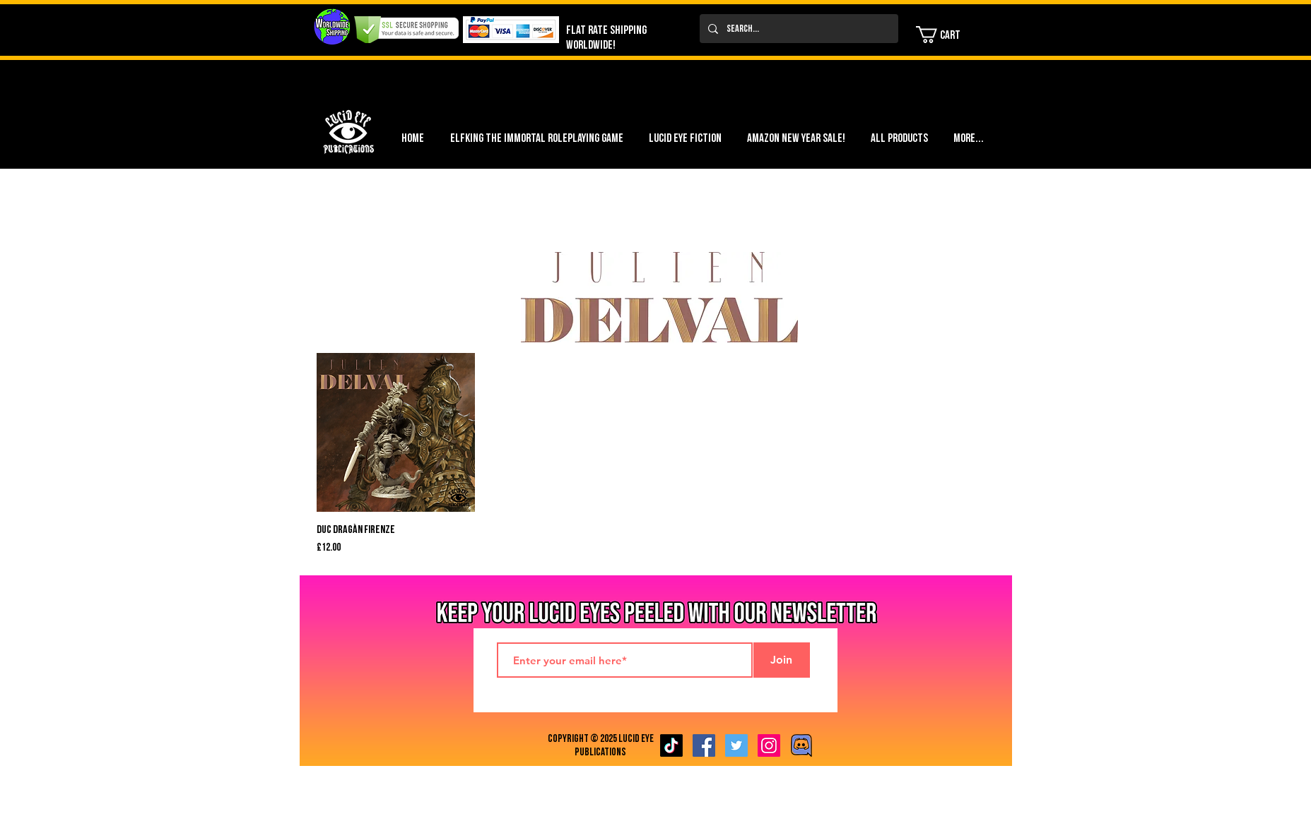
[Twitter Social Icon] (736, 745)
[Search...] (798, 28)
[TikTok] (671, 745)
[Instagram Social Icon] (769, 745)
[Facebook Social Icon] (704, 745)
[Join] (781, 660)
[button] (947, 34)
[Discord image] (801, 745)
